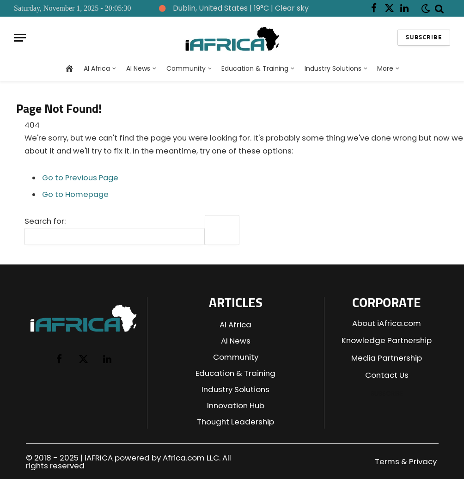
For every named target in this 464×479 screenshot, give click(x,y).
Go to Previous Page (80, 177)
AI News (138, 68)
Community (186, 68)
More (385, 68)
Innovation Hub (235, 405)
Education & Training (254, 68)
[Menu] (20, 37)
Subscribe (424, 38)
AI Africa (97, 68)
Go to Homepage (75, 194)
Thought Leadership (235, 421)
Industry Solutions (333, 68)
